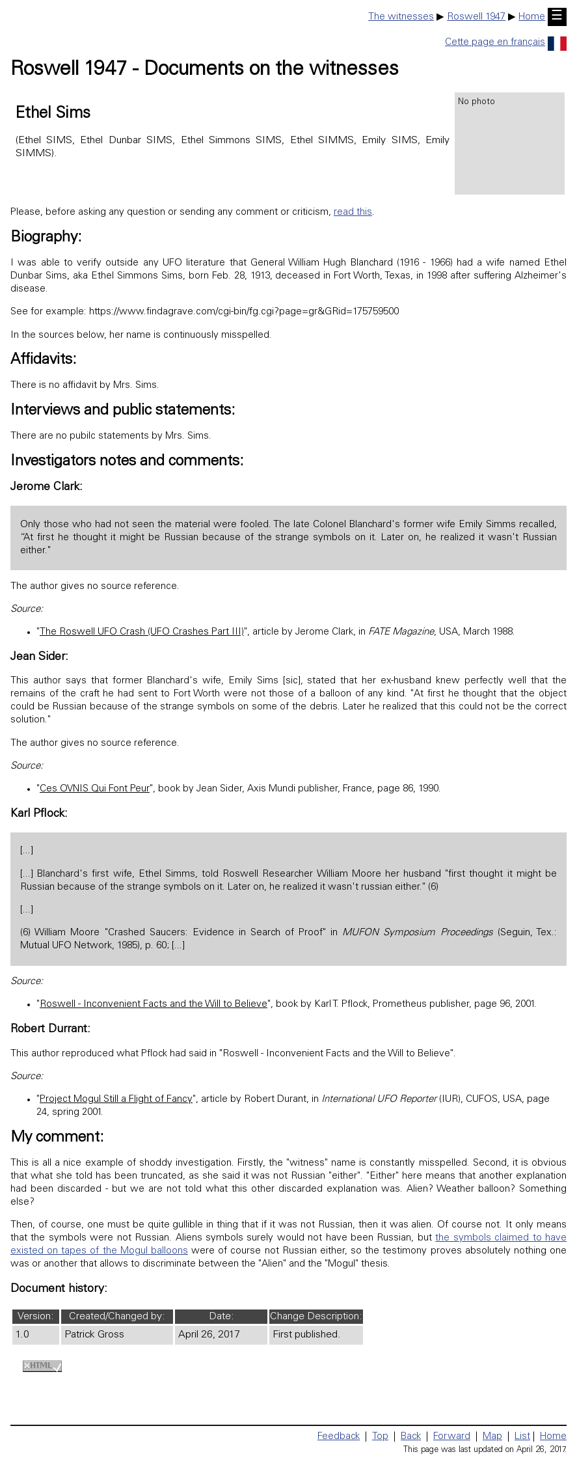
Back (411, 1437)
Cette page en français (506, 43)
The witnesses (401, 17)
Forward (451, 1437)
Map (492, 1437)
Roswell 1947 (476, 17)
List (522, 1437)
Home (531, 17)
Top (380, 1437)
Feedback (338, 1437)
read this (353, 212)
